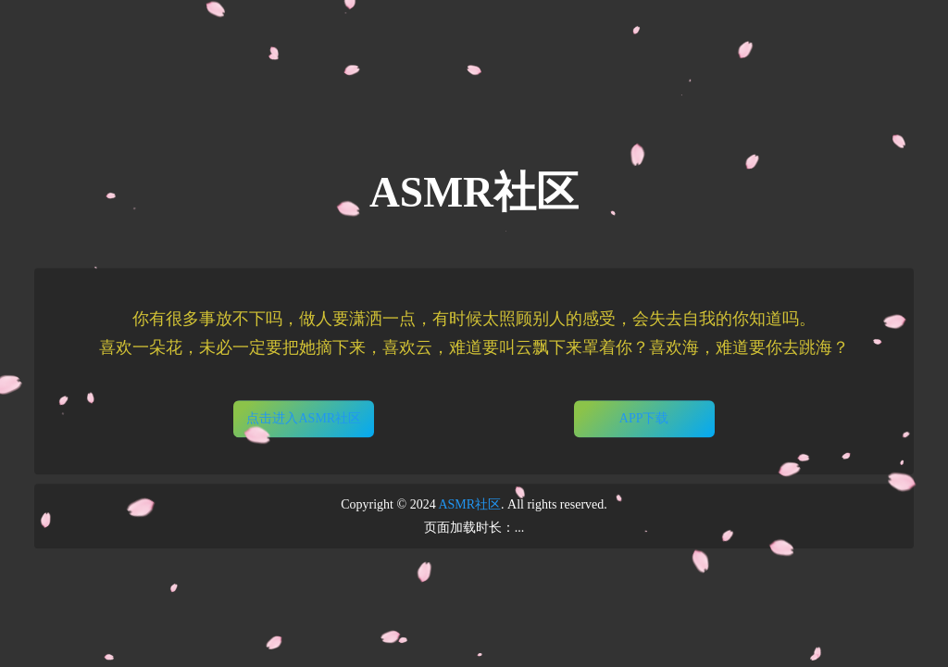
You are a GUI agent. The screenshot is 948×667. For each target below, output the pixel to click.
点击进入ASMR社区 (303, 418)
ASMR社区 (469, 504)
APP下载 (644, 418)
